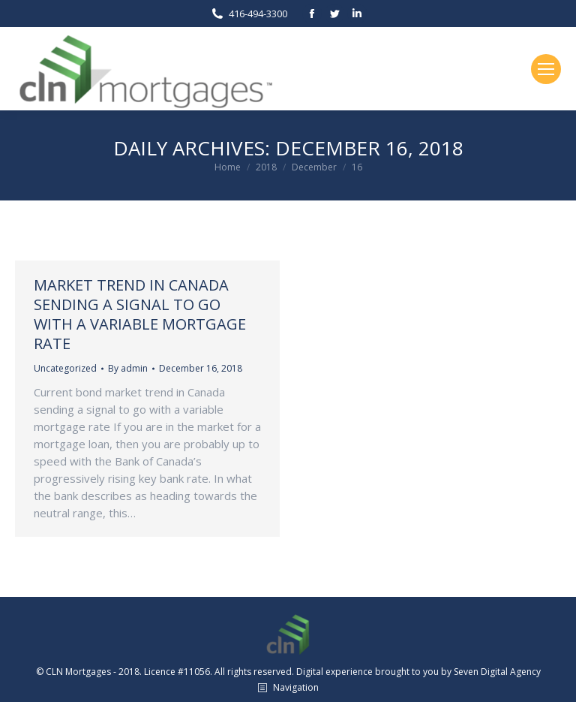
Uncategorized (65, 368)
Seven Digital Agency (497, 671)
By (128, 368)
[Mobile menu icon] (546, 69)
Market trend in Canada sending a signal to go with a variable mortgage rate (140, 314)
